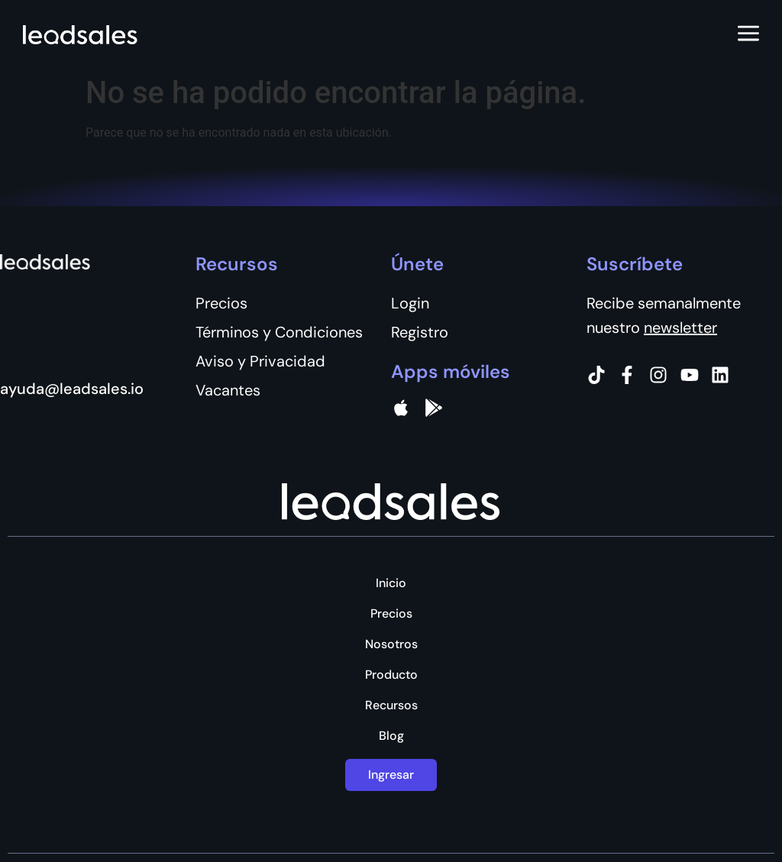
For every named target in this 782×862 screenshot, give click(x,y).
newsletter (680, 327)
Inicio (391, 583)
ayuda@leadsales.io (72, 389)
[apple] (401, 408)
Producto (391, 675)
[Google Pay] (434, 408)
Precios (391, 613)
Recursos (391, 705)
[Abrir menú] (748, 34)
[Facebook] (627, 375)
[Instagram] (658, 375)
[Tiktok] (596, 375)
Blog (391, 736)
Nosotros (391, 644)
